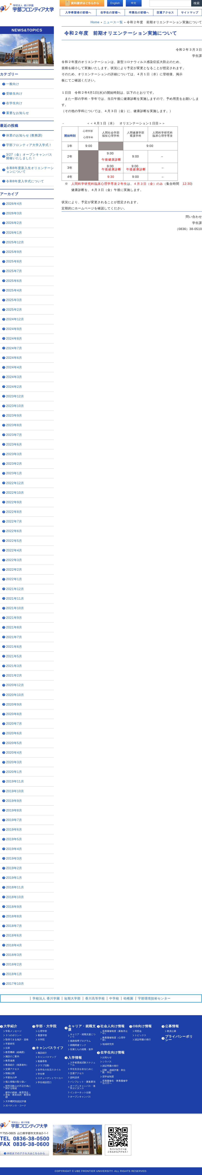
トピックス (140, 1035)
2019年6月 (14, 829)
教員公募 (171, 1031)
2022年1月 (14, 579)
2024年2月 (14, 386)
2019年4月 (14, 849)
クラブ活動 (43, 1065)
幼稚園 (128, 998)
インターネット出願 (80, 1092)
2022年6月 (14, 531)
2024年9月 (14, 329)
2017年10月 (15, 983)
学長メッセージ (13, 1031)
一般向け (12, 84)
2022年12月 (15, 483)
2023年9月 (14, 415)
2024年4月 (14, 367)
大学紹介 (10, 1026)
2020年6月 (14, 733)
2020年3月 (14, 762)
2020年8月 (14, 714)
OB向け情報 (142, 1026)
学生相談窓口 (45, 1082)
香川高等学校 (95, 998)
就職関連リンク (78, 1045)
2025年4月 (14, 290)
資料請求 (74, 1077)
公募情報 (172, 1026)
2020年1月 (14, 771)
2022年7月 (14, 521)
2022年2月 (14, 569)
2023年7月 (14, 434)
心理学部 (42, 1031)
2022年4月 (14, 550)
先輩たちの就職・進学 (81, 1049)
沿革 (7, 1048)
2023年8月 (14, 425)
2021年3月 (14, 666)
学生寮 (41, 1074)
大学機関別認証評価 (15, 1101)
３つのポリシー (13, 1035)
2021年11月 (15, 598)
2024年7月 (14, 348)
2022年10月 (15, 492)
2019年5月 (14, 839)
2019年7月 (14, 820)
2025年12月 (15, 242)
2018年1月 (14, 974)
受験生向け (14, 93)
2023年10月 (15, 406)
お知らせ (107, 1057)
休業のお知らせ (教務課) (24, 135)
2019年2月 (14, 868)
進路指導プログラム (80, 1041)
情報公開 (10, 1073)
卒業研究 (10, 1043)
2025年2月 (14, 309)
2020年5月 (14, 743)
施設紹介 (42, 1052)
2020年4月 (14, 752)
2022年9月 (14, 502)
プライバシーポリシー (179, 1038)
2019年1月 (14, 877)
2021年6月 (14, 646)
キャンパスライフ (49, 1048)
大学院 (41, 1039)
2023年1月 (14, 473)
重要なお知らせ (17, 113)
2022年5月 (14, 540)
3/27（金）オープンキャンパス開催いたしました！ (29, 156)
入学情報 (75, 1057)
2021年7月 (14, 637)
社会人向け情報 (112, 1026)
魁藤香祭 (42, 1061)
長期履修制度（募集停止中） (115, 1032)
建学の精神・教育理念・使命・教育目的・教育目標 (18, 1094)
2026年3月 (14, 213)
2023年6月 (14, 444)
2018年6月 (14, 935)
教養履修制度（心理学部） (113, 1038)
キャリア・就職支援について (82, 1035)
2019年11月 (15, 781)
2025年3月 (14, 300)
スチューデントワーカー (50, 1078)
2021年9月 (14, 617)
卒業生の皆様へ (139, 12)
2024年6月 (14, 357)
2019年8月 (14, 810)
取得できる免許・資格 (16, 1039)
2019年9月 (14, 800)
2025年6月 (14, 280)
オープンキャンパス (80, 1096)
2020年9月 (14, 704)
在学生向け (14, 103)
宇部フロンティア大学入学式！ (29, 145)
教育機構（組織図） (15, 1052)
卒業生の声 (11, 1077)
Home (95, 22)
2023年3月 (14, 454)
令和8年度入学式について (25, 181)
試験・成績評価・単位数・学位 (113, 1071)
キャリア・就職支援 (82, 1027)
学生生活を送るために (81, 1069)
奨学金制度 (108, 1076)
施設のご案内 (12, 1056)
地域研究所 (108, 1044)
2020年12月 (15, 685)
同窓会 (138, 1031)
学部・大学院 (46, 1026)
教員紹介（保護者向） (16, 1065)
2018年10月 (15, 897)
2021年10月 (15, 608)
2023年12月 (15, 396)
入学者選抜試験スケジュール (82, 1063)
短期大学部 (72, 998)
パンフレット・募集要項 (82, 1081)
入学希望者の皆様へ (78, 12)
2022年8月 (14, 511)
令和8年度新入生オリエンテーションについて (30, 169)
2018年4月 (14, 945)
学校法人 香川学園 (46, 998)
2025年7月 (14, 271)
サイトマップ (189, 12)
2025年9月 (14, 251)
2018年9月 (14, 906)
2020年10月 (15, 694)
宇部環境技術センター (154, 998)
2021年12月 (15, 589)
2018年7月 (14, 925)
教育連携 (10, 1060)
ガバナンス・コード (15, 1105)
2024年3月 (14, 377)
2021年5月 (14, 656)
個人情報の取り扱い (15, 1081)
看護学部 (42, 1035)
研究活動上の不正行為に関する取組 (18, 1087)
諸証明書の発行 (110, 1065)
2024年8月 (14, 338)
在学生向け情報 (112, 1052)
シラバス (107, 1061)
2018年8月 (14, 916)
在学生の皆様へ (110, 12)
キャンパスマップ (47, 1057)
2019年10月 (15, 791)
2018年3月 (14, 954)
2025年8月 (14, 261)
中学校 (114, 998)
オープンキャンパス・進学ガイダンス (82, 1087)
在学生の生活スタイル (49, 1069)
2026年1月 (14, 232)
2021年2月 (14, 675)
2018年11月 (15, 887)
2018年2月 (14, 964)
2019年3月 (14, 858)
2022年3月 (14, 560)
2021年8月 (14, 627)
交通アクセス (165, 12)
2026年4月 (14, 203)
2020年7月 (14, 723)
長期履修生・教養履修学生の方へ (115, 1081)
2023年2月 (14, 463)
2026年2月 (14, 222)
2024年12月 (15, 319)
